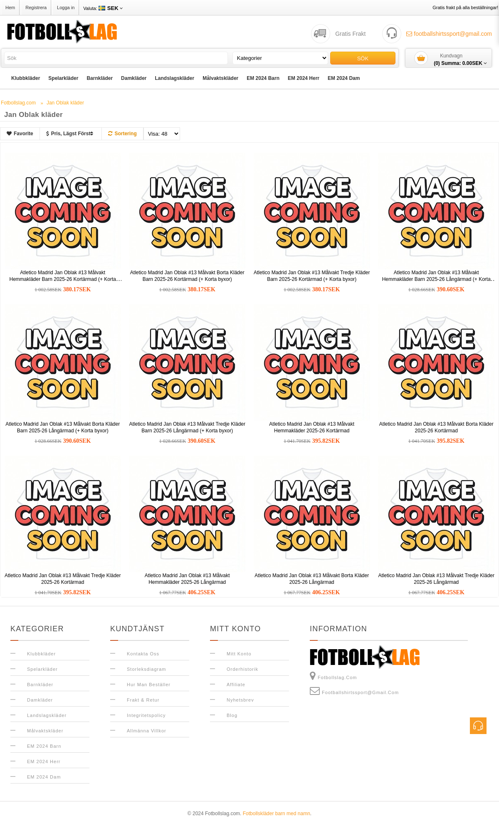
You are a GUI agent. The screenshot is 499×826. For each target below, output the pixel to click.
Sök (362, 58)
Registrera (36, 7)
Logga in (65, 7)
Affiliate (236, 684)
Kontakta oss (143, 653)
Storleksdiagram (146, 669)
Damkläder (133, 78)
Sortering (122, 133)
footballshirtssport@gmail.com (449, 33)
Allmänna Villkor (146, 730)
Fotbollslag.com (333, 676)
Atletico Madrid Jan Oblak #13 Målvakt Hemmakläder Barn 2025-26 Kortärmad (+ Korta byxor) (63, 279)
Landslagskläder (174, 78)
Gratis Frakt (350, 33)
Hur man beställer (148, 684)
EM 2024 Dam (344, 78)
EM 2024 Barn (263, 78)
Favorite (20, 133)
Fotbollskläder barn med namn (276, 813)
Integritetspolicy (146, 715)
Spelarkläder (63, 78)
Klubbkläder (25, 78)
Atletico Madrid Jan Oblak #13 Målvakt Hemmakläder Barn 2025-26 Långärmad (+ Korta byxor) (436, 279)
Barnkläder (99, 78)
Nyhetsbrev (240, 699)
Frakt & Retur (143, 699)
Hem (10, 7)
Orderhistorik (242, 669)
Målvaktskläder (220, 78)
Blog (232, 715)
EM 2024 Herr (303, 78)
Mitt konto (239, 653)
